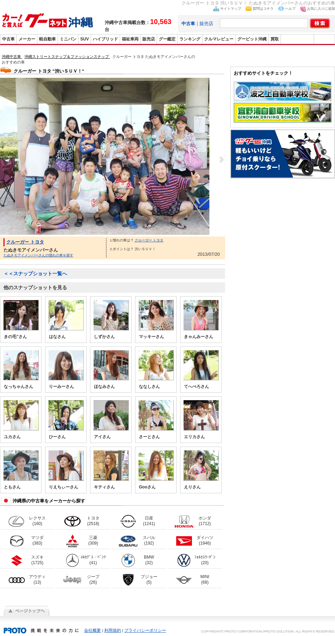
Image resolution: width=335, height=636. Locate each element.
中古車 (8, 39)
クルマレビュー (218, 39)
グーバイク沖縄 (297, 39)
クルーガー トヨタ (25, 242)
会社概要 (92, 630)
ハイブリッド (105, 39)
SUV (84, 39)
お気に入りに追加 (321, 8)
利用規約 (112, 630)
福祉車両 (130, 39)
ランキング (189, 39)
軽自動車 (47, 39)
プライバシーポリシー (145, 630)
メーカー (26, 39)
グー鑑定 (167, 39)
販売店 (206, 23)
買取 (274, 39)
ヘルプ (290, 8)
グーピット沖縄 (252, 39)
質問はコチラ (263, 8)
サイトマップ (230, 8)
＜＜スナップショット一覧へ (35, 273)
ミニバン (68, 39)
